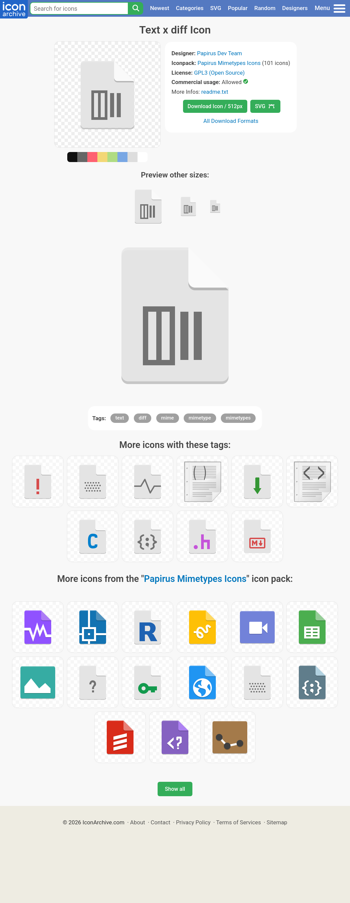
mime (167, 418)
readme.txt (214, 91)
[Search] (135, 8)
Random (264, 8)
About (137, 822)
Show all (175, 789)
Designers (295, 8)
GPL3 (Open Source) (219, 72)
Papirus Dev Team (219, 53)
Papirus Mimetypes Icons (229, 63)
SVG (215, 8)
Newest (159, 8)
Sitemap (277, 822)
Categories (190, 8)
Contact (160, 822)
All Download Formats (231, 121)
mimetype (200, 418)
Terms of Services (238, 822)
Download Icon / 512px (215, 106)
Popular (238, 8)
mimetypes (238, 418)
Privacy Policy (193, 822)
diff (143, 418)
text (119, 418)
